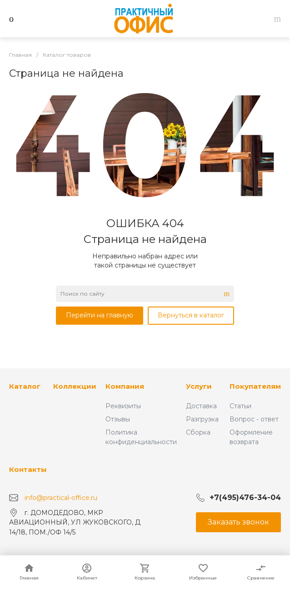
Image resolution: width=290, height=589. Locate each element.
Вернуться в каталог (191, 315)
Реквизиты (123, 406)
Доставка (201, 406)
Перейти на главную (99, 315)
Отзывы (117, 419)
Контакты (28, 469)
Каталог (24, 386)
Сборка (198, 432)
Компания (124, 386)
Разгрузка (202, 419)
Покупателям (255, 386)
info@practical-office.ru (61, 497)
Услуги (199, 386)
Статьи (240, 406)
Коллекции (74, 386)
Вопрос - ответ (254, 419)
